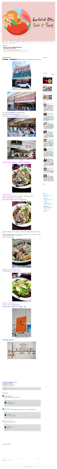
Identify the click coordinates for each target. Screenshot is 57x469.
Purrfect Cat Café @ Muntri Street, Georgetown (50, 123)
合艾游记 (47, 41)
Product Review (40, 41)
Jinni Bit (6, 395)
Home (21, 458)
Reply (5, 398)
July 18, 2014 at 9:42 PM (13, 402)
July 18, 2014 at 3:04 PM (10, 420)
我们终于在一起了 (49, 158)
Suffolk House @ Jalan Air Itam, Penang (50, 131)
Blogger (32, 466)
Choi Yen (6, 420)
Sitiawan (5, 389)
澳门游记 (7, 43)
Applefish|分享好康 (11, 41)
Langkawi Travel (31, 41)
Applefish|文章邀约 (17, 41)
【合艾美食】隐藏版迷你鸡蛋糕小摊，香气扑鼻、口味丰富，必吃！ (50, 140)
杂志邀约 (3, 43)
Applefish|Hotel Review (5, 41)
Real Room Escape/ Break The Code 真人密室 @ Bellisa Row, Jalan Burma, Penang (50, 114)
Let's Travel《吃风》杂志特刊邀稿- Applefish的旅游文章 (50, 168)
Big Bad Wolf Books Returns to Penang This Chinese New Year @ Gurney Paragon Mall (48, 200)
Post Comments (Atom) (8, 460)
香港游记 (14, 43)
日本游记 (51, 41)
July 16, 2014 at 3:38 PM (9, 408)
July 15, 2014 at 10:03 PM (10, 395)
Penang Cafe (35, 41)
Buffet (27, 41)
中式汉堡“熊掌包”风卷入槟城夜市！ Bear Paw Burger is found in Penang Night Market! (50, 149)
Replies (6, 400)
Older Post (39, 458)
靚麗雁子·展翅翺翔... (46, 206)
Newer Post (4, 458)
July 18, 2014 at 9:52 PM (13, 426)
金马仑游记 (10, 43)
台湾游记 (44, 41)
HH (5, 408)
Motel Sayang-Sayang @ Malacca (50, 175)
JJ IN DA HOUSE (46, 198)
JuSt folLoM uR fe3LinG (47, 210)
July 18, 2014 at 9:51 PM (13, 414)
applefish (8, 402)
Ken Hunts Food (46, 194)
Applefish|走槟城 (23, 41)
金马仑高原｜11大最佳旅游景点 (50, 104)
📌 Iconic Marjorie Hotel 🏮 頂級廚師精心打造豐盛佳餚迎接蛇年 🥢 (48, 207)
